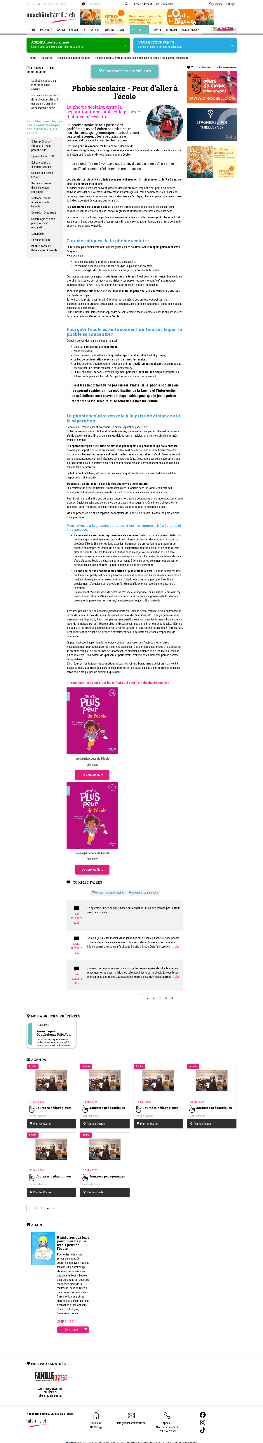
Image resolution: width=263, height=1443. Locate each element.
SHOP (64, 4)
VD (29, 4)
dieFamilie (53, 4)
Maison (171, 30)
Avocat (148, 4)
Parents (46, 30)
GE (34, 4)
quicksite (84, 1437)
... (176, 941)
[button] (108, 887)
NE (39, 4)
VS (44, 4)
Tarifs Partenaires (164, 4)
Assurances (190, 30)
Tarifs (168, 1437)
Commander (76, 1324)
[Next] (178, 992)
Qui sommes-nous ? (135, 1437)
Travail (156, 30)
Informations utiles (181, 1437)
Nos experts (159, 1437)
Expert (138, 4)
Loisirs (109, 30)
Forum (194, 1437)
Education (91, 30)
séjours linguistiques (170, 46)
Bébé (32, 30)
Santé (122, 30)
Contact (148, 1437)
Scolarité (139, 30)
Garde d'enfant (68, 30)
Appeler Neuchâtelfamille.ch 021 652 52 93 (167, 1418)
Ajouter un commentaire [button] (143, 887)
